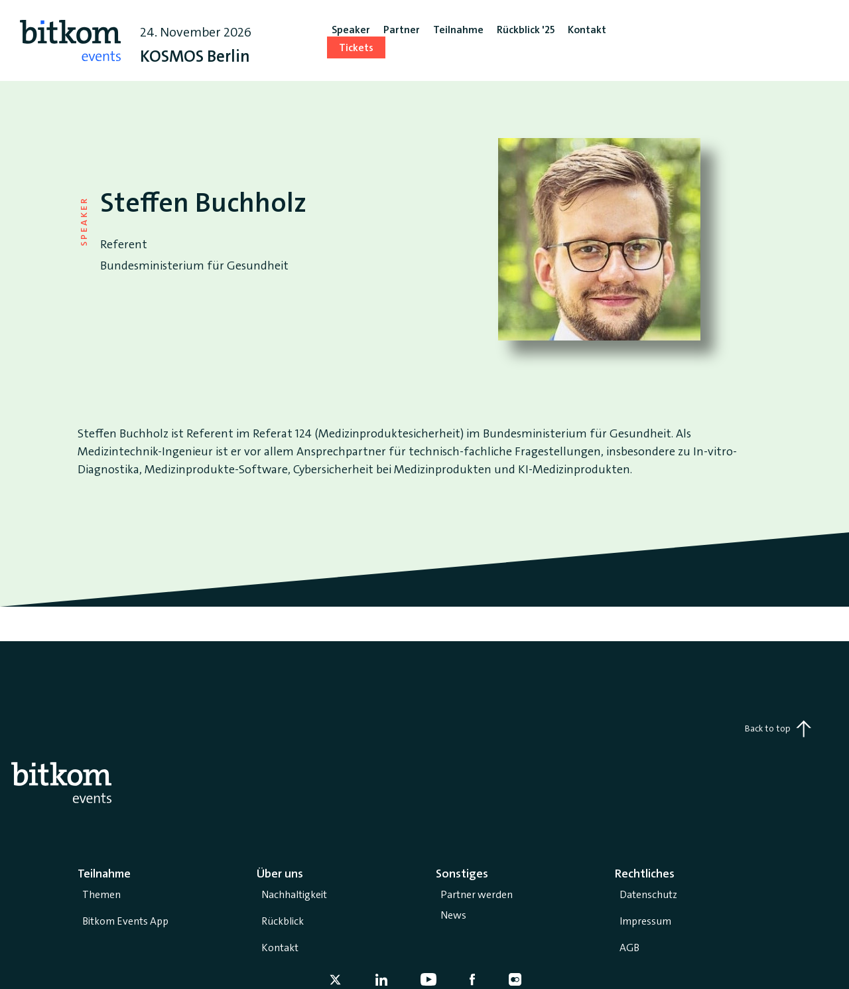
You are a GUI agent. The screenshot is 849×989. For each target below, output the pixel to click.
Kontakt (279, 947)
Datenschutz (648, 894)
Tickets (356, 47)
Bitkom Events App (125, 921)
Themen (101, 894)
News (453, 915)
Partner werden (476, 894)
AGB (629, 947)
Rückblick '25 (526, 30)
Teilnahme (458, 30)
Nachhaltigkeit (294, 894)
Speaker (351, 30)
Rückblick (282, 921)
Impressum (645, 921)
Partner (401, 30)
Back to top (778, 728)
